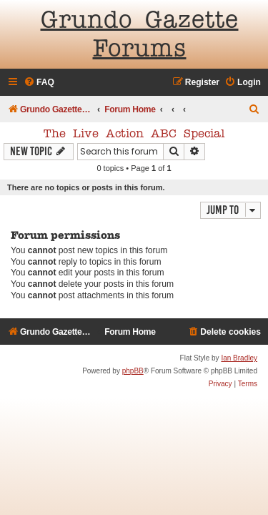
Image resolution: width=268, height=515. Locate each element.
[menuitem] (39, 82)
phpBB (133, 371)
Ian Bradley (239, 358)
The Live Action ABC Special (134, 134)
